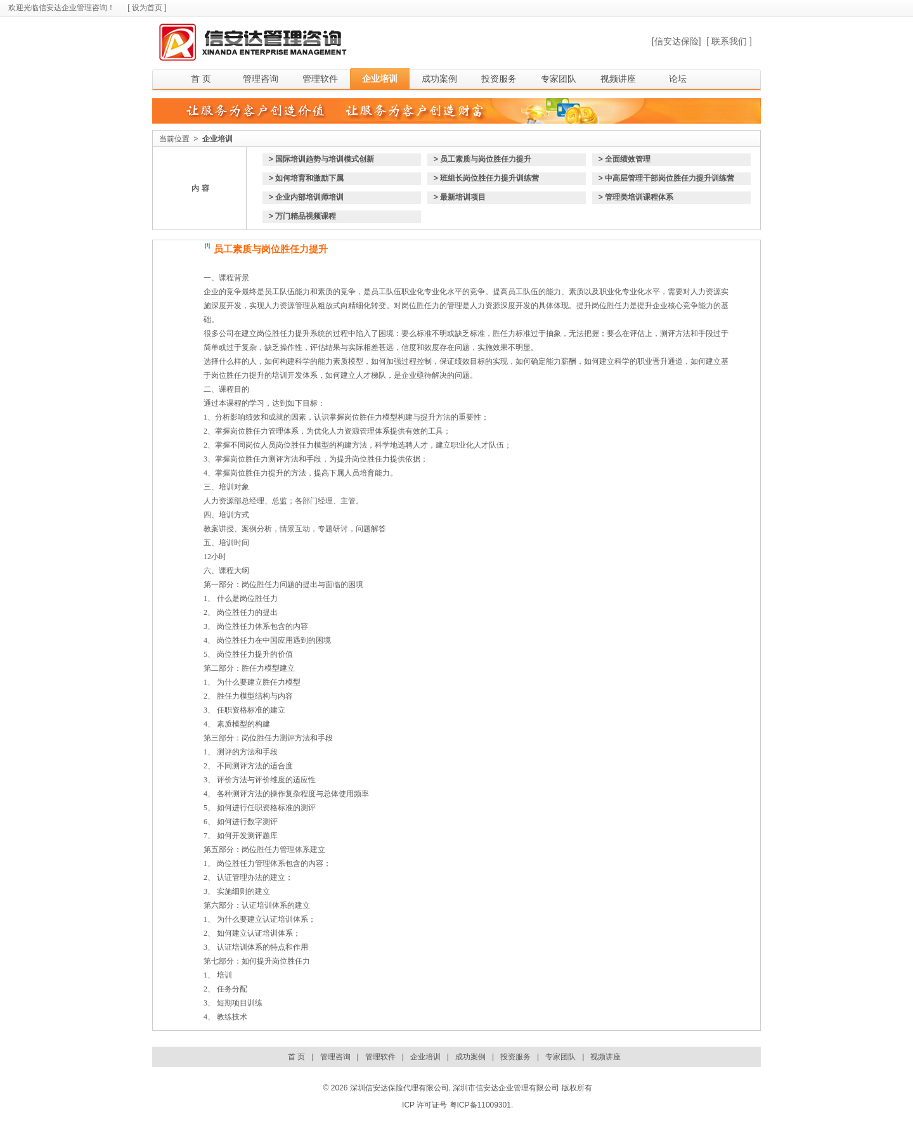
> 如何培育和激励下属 (306, 178)
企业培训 (380, 79)
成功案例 (439, 79)
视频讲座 (618, 79)
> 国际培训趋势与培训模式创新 (321, 159)
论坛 (678, 79)
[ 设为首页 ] (146, 7)
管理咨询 (260, 79)
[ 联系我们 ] (729, 41)
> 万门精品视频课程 (302, 216)
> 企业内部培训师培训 (306, 197)
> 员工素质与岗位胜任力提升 (482, 159)
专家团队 (558, 79)
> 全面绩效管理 (625, 159)
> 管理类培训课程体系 (636, 197)
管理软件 (320, 79)
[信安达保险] (676, 41)
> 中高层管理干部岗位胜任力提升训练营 (666, 178)
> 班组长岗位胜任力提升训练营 (486, 178)
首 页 (201, 79)
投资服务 (499, 79)
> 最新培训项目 (460, 197)
